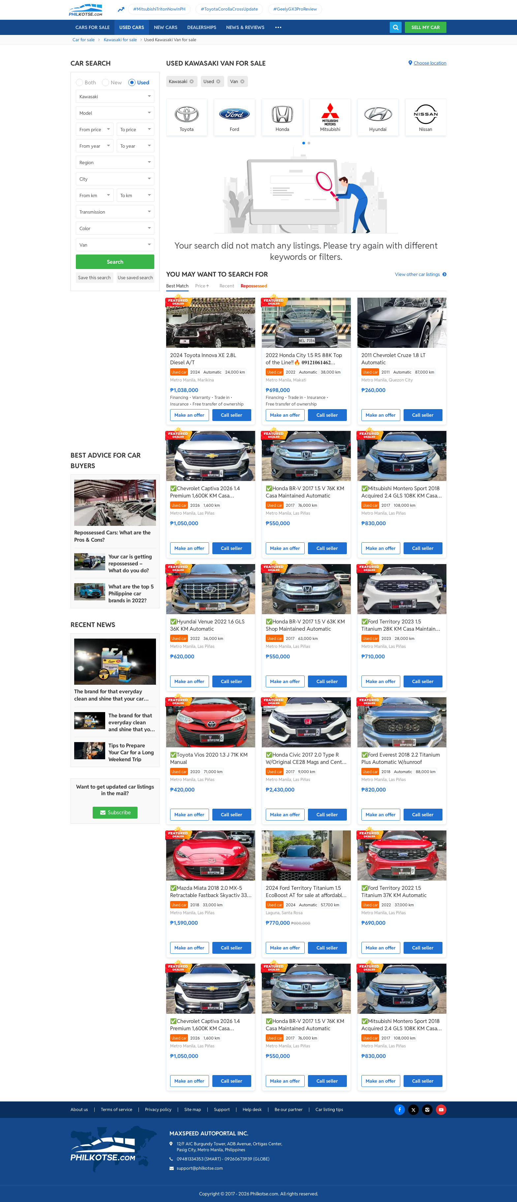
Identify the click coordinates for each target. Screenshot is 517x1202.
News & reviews (245, 27)
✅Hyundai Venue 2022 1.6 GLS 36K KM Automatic (207, 625)
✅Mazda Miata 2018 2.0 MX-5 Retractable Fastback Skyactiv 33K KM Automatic (210, 892)
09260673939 (238, 1159)
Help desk (252, 1109)
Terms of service (116, 1109)
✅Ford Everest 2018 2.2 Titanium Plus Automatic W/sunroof (400, 758)
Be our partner (289, 1109)
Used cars (131, 27)
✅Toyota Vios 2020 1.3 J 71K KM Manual (209, 758)
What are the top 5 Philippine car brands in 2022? (131, 593)
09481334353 (190, 1159)
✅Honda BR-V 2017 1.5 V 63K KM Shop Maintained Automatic (305, 625)
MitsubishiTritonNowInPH (161, 9)
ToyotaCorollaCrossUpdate (231, 9)
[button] (303, 143)
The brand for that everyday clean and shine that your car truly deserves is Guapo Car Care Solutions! (113, 695)
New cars (165, 27)
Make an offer (189, 415)
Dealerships (201, 27)
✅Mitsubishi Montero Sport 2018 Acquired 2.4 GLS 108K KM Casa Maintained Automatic (400, 492)
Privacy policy (158, 1109)
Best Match (177, 286)
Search (115, 261)
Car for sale (84, 40)
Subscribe (115, 812)
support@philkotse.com (200, 1168)
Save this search (94, 278)
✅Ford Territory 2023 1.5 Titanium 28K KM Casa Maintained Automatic (401, 625)
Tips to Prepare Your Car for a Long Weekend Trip (131, 752)
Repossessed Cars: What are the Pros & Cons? (112, 536)
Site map (192, 1109)
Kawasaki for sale (120, 40)
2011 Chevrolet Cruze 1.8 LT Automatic (393, 359)
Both (90, 82)
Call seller (231, 415)
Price (204, 286)
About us (79, 1109)
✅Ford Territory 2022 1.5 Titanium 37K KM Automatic (394, 892)
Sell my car (425, 27)
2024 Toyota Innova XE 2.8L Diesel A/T (203, 359)
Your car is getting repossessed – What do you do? (130, 563)
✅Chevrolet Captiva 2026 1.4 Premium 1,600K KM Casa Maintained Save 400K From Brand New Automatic (205, 492)
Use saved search (135, 278)
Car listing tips (329, 1109)
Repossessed (254, 286)
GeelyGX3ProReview (297, 9)
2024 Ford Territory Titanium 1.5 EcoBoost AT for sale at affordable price (305, 892)
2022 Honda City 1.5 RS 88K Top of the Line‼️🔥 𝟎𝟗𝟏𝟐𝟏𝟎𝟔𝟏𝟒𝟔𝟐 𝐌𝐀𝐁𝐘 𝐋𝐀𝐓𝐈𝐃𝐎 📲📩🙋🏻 (304, 359)
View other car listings (417, 274)
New (116, 82)
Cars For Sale (92, 27)
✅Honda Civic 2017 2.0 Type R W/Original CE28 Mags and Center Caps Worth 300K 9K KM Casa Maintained (306, 758)
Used (143, 82)
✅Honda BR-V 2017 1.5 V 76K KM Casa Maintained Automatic (305, 492)
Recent (227, 286)
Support (222, 1109)
